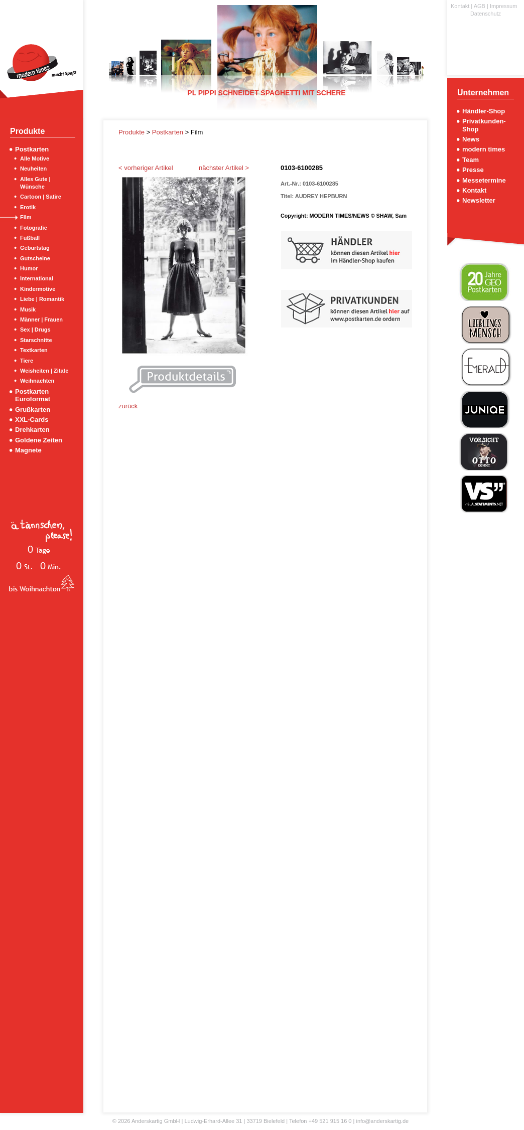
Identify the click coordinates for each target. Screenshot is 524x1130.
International (36, 278)
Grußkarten (32, 409)
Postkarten (32, 149)
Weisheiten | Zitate (44, 371)
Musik (28, 309)
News (470, 139)
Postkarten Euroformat (32, 395)
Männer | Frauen (41, 319)
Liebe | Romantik (42, 299)
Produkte (132, 132)
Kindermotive (37, 289)
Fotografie (33, 228)
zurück (128, 406)
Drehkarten (32, 429)
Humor (29, 268)
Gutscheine (35, 258)
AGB (479, 6)
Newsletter (478, 200)
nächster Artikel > (224, 168)
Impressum (503, 6)
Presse (473, 170)
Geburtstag (35, 248)
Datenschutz (485, 14)
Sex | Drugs (35, 330)
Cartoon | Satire (40, 197)
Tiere (26, 361)
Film (26, 217)
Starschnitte (36, 340)
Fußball (30, 238)
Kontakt (460, 6)
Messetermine (484, 180)
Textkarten (34, 350)
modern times (483, 149)
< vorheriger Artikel (145, 168)
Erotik (28, 207)
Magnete (28, 450)
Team (470, 160)
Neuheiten (33, 169)
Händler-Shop (483, 111)
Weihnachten (37, 381)
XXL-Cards (31, 419)
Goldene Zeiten (38, 440)
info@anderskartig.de (382, 1121)
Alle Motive (34, 158)
